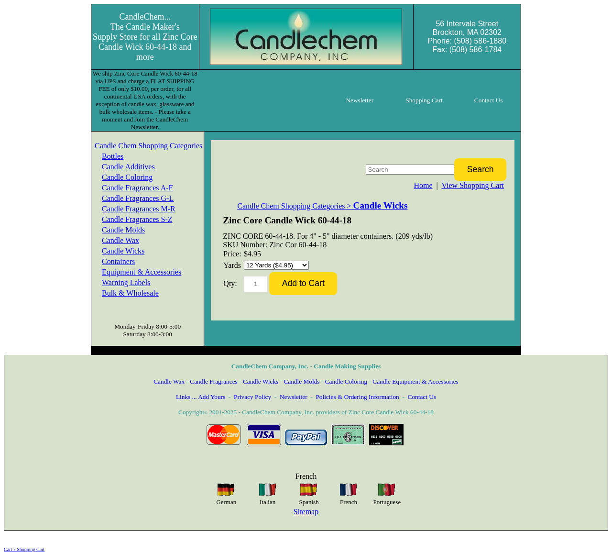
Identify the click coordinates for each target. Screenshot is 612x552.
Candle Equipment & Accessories (415, 381)
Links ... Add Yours (200, 396)
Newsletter (293, 396)
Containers (118, 261)
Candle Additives (128, 167)
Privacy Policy (252, 396)
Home (423, 185)
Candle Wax (120, 240)
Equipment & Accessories (141, 272)
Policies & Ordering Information (357, 396)
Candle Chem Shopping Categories (148, 146)
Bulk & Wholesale (130, 293)
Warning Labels (126, 282)
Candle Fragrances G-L (138, 198)
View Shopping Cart (472, 185)
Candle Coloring (127, 177)
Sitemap (306, 512)
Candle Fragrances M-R (138, 209)
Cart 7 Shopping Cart (24, 549)
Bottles (112, 156)
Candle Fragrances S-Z (137, 219)
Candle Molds (123, 230)
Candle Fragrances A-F (137, 188)
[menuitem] (148, 146)
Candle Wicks (123, 251)
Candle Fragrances (214, 381)
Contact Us (422, 396)
